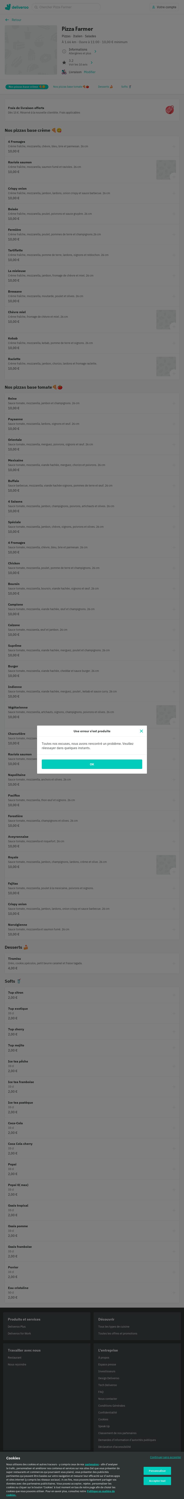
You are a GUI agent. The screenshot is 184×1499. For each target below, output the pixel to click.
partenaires (92, 1467)
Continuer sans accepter (165, 1460)
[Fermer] (141, 731)
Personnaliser (157, 1473)
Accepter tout (157, 1483)
